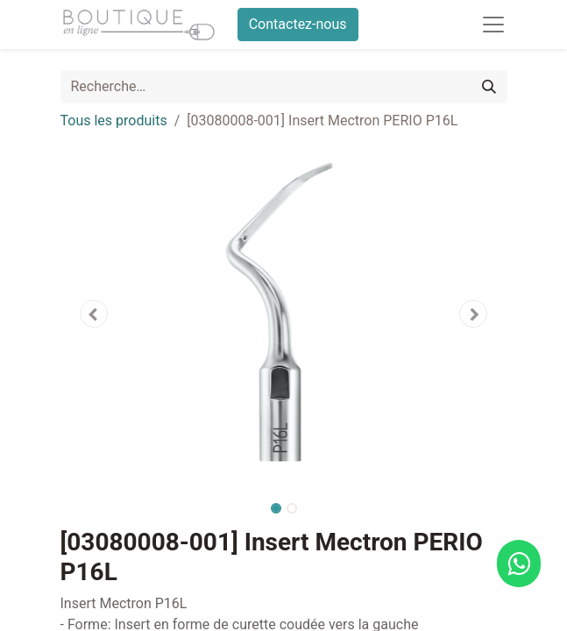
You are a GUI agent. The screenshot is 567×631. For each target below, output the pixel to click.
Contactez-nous (298, 24)
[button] (94, 313)
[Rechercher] (489, 86)
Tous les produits (113, 120)
